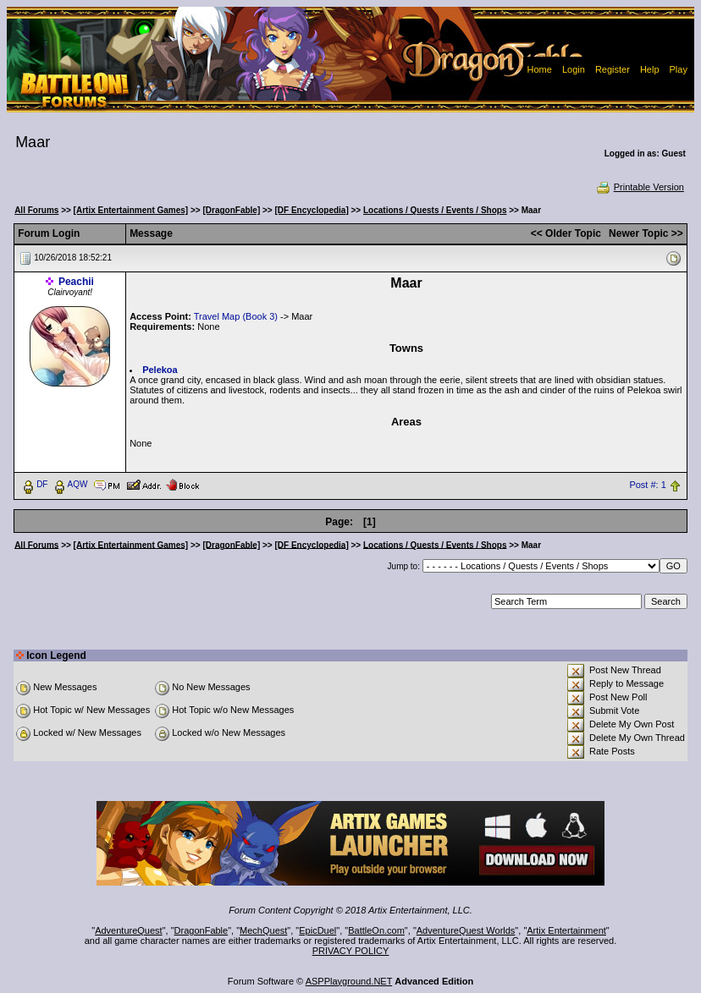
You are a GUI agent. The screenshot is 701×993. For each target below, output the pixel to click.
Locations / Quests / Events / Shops (434, 210)
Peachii (76, 282)
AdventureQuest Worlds (466, 930)
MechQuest (263, 930)
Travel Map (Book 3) (236, 316)
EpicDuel (317, 930)
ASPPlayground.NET (349, 981)
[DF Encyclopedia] (311, 210)
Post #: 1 (647, 485)
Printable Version (639, 187)
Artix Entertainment (566, 930)
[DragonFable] (231, 210)
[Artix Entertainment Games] (131, 210)
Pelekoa (160, 370)
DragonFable (201, 930)
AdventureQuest (129, 930)
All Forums (36, 210)
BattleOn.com (376, 930)
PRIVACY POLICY (350, 951)
